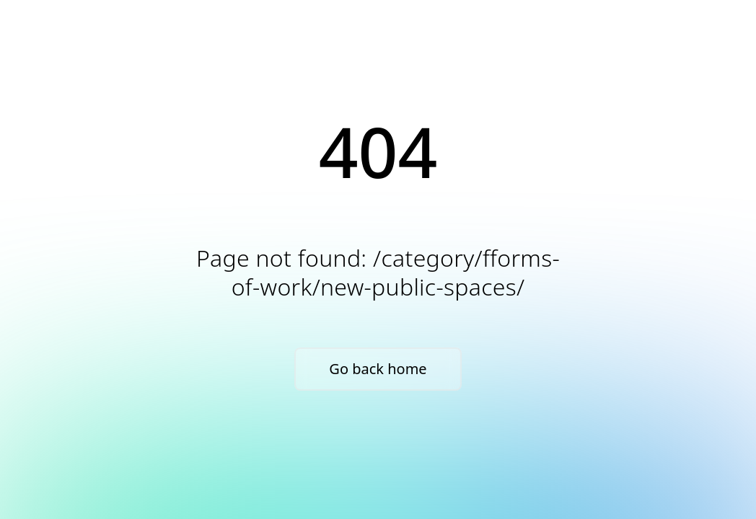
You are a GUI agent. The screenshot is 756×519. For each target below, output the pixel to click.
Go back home (377, 368)
